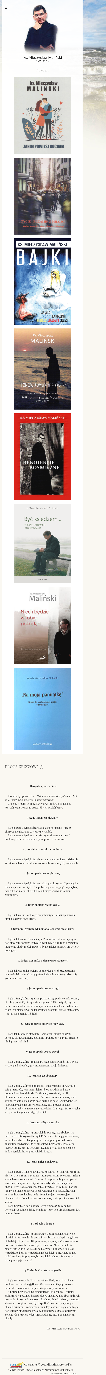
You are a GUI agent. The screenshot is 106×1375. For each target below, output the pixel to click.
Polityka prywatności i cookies (64, 1373)
